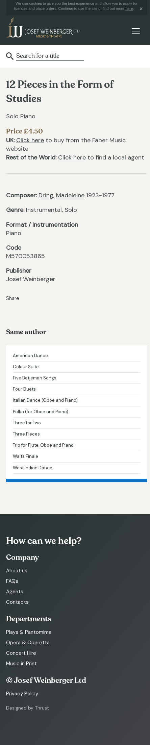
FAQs (12, 581)
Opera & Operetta (28, 642)
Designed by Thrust (27, 708)
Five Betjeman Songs (34, 378)
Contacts (17, 602)
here (129, 8)
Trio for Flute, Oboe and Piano (43, 445)
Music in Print (21, 663)
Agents (14, 591)
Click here (30, 140)
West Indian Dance (32, 468)
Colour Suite (26, 367)
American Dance (30, 355)
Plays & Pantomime (29, 632)
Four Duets (24, 389)
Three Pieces (26, 434)
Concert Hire (21, 653)
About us (16, 570)
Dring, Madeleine (61, 195)
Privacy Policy (22, 693)
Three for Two (27, 423)
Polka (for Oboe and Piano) (40, 412)
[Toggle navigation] (136, 31)
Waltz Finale (25, 456)
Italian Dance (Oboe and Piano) (45, 400)
